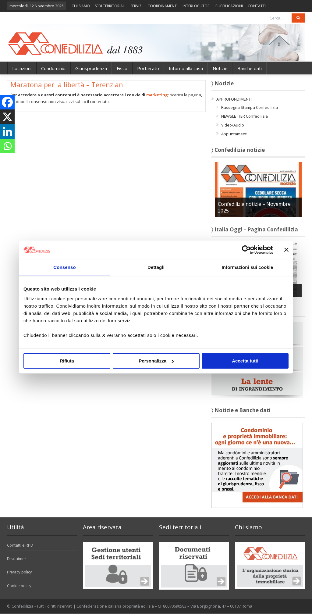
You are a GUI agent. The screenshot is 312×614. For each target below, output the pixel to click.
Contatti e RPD (20, 545)
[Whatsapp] (7, 146)
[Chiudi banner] (286, 250)
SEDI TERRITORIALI (110, 6)
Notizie (220, 68)
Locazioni (21, 68)
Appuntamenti (234, 134)
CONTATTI (257, 6)
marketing (157, 95)
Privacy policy (19, 572)
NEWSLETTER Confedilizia (244, 116)
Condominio (53, 68)
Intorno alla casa (186, 68)
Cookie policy (19, 585)
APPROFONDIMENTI (234, 99)
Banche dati (249, 68)
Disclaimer (16, 558)
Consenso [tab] (64, 267)
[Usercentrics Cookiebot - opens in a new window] (246, 249)
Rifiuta (67, 360)
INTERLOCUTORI (197, 6)
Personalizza (156, 360)
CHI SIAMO (81, 6)
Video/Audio (232, 125)
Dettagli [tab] (156, 267)
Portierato (148, 68)
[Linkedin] (7, 131)
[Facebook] (7, 102)
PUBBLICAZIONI (229, 6)
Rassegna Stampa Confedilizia (249, 107)
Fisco (122, 68)
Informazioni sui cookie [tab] (247, 267)
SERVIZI (136, 6)
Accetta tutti (245, 360)
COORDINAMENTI (162, 6)
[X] (7, 116)
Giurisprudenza (91, 68)
